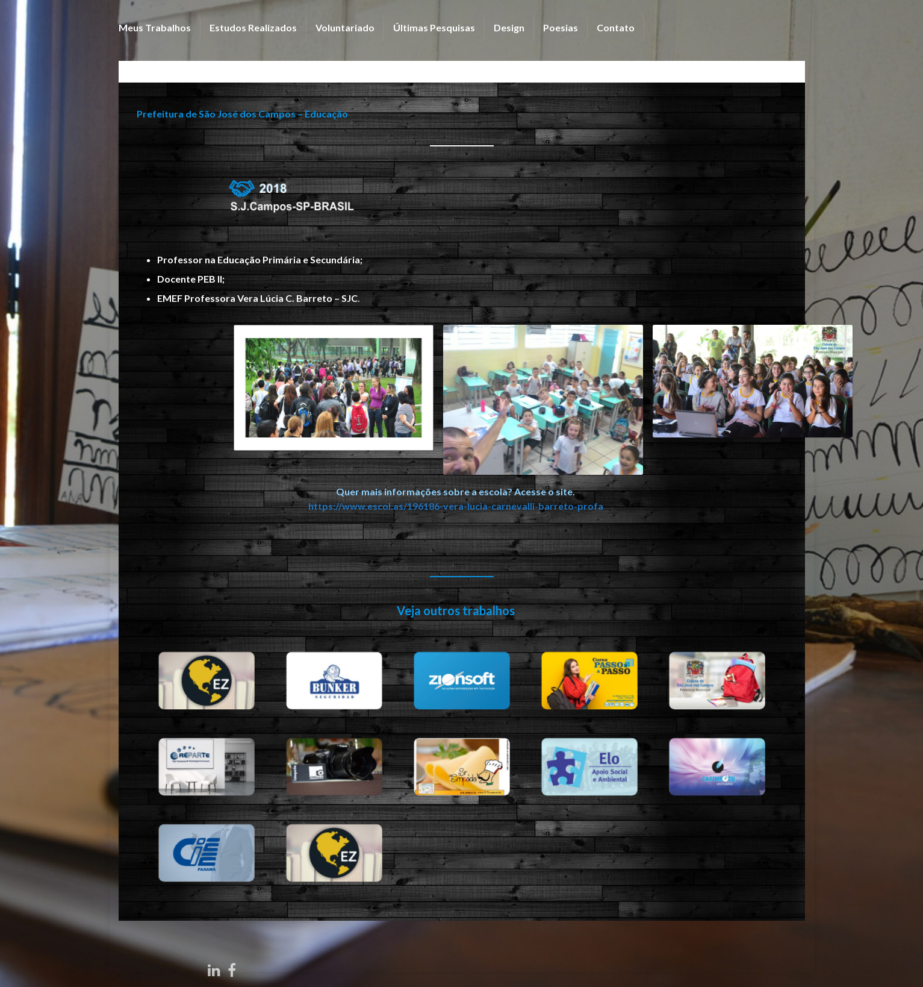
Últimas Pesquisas (434, 27)
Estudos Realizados (253, 27)
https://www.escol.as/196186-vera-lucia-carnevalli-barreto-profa (445, 506)
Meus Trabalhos (155, 27)
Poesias (560, 27)
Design (509, 27)
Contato (616, 27)
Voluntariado (344, 27)
